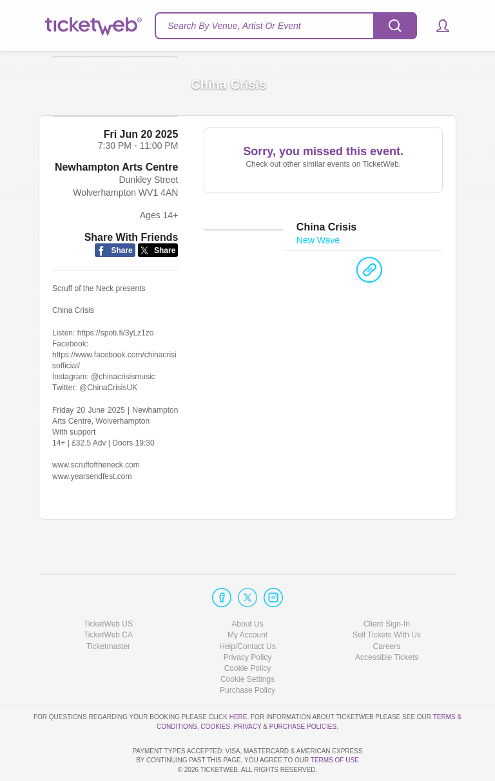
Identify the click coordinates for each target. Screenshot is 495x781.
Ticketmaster (108, 609)
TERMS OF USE (335, 760)
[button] (436, 25)
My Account (247, 598)
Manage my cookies (247, 642)
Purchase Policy (247, 653)
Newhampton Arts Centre (116, 190)
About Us (247, 587)
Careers (387, 609)
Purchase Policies (302, 689)
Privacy (248, 689)
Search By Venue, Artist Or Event (234, 26)
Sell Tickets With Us (387, 598)
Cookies (215, 689)
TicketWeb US (108, 587)
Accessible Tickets (386, 620)
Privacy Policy (248, 620)
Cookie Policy (247, 631)
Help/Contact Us (247, 609)
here (238, 680)
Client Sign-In (387, 587)
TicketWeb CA (108, 598)
